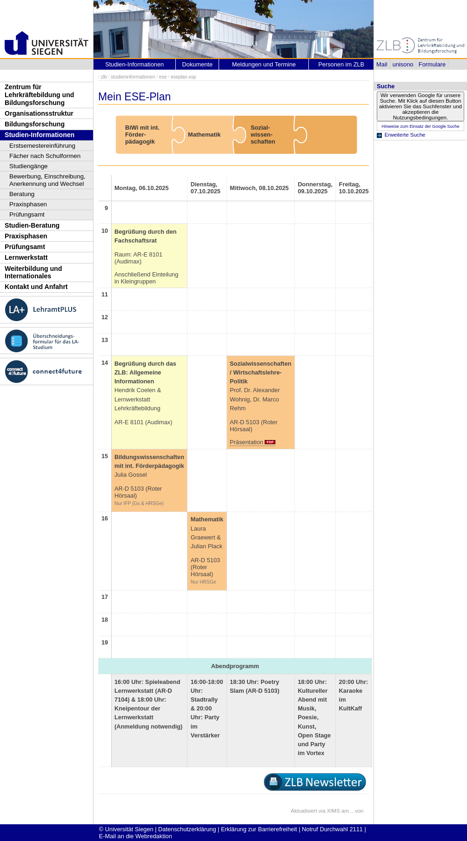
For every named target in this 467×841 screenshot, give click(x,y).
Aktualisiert (304, 811)
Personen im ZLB (341, 64)
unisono (403, 64)
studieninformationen (133, 76)
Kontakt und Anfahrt (36, 286)
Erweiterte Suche (405, 135)
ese (163, 76)
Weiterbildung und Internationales (33, 272)
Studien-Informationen (39, 134)
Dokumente (197, 64)
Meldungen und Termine (264, 64)
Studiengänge (28, 166)
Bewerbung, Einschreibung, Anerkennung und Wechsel (47, 180)
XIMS (333, 811)
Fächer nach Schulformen (44, 155)
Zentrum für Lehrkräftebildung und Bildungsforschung (39, 94)
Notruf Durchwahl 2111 (332, 829)
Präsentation (246, 442)
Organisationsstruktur (39, 113)
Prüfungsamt (27, 214)
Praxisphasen (28, 204)
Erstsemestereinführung (42, 145)
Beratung (21, 194)
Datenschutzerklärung (187, 829)
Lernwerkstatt (26, 257)
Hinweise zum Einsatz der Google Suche (420, 126)
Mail (381, 64)
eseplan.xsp (183, 76)
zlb (104, 76)
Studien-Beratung (32, 225)
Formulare (432, 64)
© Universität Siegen (126, 829)
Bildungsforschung (35, 124)
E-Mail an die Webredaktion (135, 836)
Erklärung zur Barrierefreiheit (259, 829)
